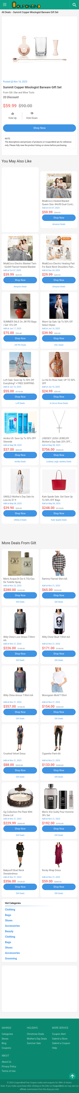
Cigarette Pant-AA (51, 753)
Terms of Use (9, 1071)
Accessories (12, 925)
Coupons (6, 1048)
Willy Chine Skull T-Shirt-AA (56, 637)
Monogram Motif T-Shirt (54, 695)
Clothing (10, 909)
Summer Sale (34, 1043)
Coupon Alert (59, 1034)
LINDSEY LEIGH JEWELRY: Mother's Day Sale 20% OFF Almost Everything (56, 441)
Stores (5, 1038)
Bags (8, 915)
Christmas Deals (35, 1034)
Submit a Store (59, 1038)
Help (54, 1048)
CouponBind (58, 1086)
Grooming (11, 958)
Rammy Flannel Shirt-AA (54, 578)
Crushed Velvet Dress (14, 753)
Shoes (9, 920)
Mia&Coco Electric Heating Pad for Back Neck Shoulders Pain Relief (58, 267)
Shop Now (39, 128)
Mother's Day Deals (37, 1038)
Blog (4, 1043)
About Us (6, 1061)
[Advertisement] (20, 199)
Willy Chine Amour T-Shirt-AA (18, 695)
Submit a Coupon (61, 1043)
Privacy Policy (9, 1066)
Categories (7, 1034)
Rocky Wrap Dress (51, 870)
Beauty (9, 931)
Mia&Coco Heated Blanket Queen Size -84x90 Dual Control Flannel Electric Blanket (58, 204)
